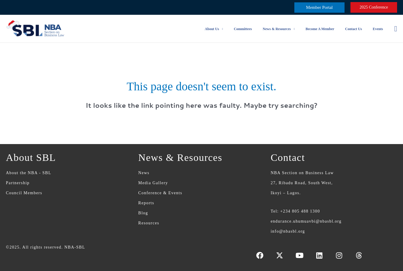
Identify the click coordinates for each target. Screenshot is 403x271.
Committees (252, 29)
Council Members (24, 193)
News (143, 173)
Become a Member (325, 29)
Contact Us (356, 29)
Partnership (18, 183)
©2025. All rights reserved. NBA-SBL (45, 247)
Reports (146, 203)
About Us (223, 29)
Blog (143, 213)
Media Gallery (153, 183)
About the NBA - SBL (28, 173)
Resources (148, 223)
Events (379, 29)
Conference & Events (160, 193)
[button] (319, 7)
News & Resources (284, 29)
